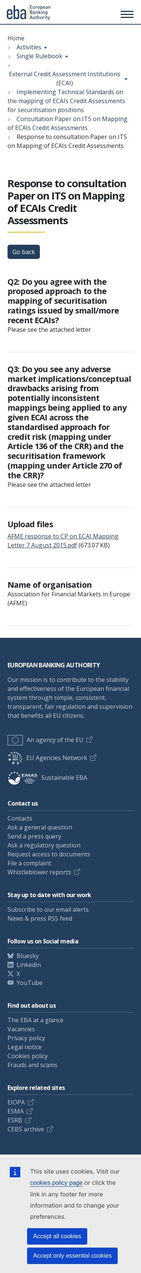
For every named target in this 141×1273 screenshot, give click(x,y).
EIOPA (16, 1102)
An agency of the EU (45, 740)
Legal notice (25, 1047)
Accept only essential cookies (72, 1255)
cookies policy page (56, 1183)
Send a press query (34, 836)
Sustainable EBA (47, 777)
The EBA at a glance (36, 1020)
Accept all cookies (57, 1236)
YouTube (29, 983)
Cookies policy (28, 1056)
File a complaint (29, 863)
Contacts (20, 818)
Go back (23, 252)
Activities (29, 47)
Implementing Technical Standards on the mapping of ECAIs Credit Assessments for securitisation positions (66, 101)
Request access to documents (49, 854)
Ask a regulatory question (44, 845)
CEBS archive (26, 1129)
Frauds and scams (33, 1065)
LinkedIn (29, 965)
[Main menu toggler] (125, 14)
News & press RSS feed (40, 918)
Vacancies (21, 1029)
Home (16, 38)
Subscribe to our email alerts (48, 909)
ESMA (16, 1111)
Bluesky (28, 956)
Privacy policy (26, 1038)
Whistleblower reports (39, 872)
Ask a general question (40, 827)
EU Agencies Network (47, 758)
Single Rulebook (39, 56)
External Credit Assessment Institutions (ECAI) (64, 78)
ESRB (15, 1120)
